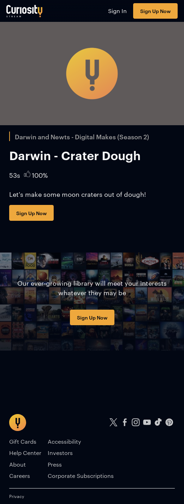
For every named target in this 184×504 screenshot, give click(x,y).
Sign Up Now (155, 10)
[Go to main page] (24, 11)
